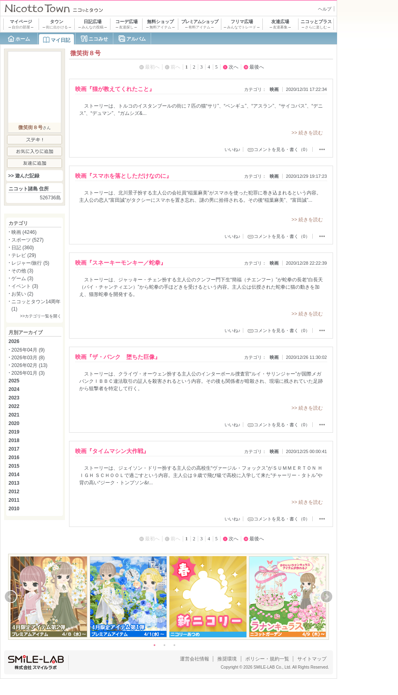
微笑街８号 (30, 127)
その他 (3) (22, 271)
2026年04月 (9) (28, 350)
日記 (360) (22, 247)
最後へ (256, 67)
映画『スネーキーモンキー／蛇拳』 (120, 262)
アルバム (136, 39)
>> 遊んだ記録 (23, 176)
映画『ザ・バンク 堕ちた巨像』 (117, 357)
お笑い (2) (22, 294)
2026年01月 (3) (28, 373)
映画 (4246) (24, 232)
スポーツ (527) (27, 240)
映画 (274, 89)
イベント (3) (24, 286)
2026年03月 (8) (28, 357)
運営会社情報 (194, 659)
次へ (233, 67)
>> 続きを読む (307, 133)
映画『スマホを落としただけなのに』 (123, 176)
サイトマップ (312, 659)
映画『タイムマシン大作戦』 (112, 451)
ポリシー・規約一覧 (267, 659)
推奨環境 (227, 659)
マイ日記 (60, 40)
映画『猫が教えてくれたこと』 (115, 89)
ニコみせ (98, 39)
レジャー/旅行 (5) (30, 263)
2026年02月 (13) (29, 365)
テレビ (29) (23, 255)
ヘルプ (324, 8)
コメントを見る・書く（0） (282, 149)
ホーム (22, 39)
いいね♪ (232, 149)
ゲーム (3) (22, 278)
